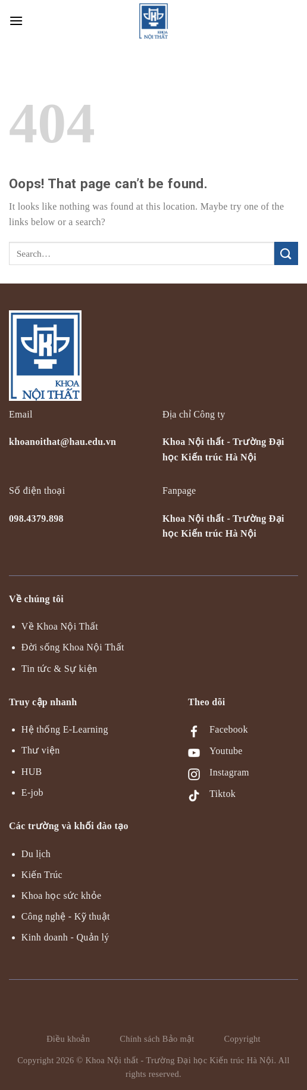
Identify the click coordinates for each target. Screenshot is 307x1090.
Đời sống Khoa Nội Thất (72, 647)
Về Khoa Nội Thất (59, 626)
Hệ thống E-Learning (64, 729)
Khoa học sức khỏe (61, 895)
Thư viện (40, 750)
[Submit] (286, 253)
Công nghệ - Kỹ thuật (65, 916)
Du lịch (36, 854)
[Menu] (16, 20)
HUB (31, 772)
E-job (32, 792)
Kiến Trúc (41, 875)
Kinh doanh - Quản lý (65, 937)
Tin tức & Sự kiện (59, 669)
